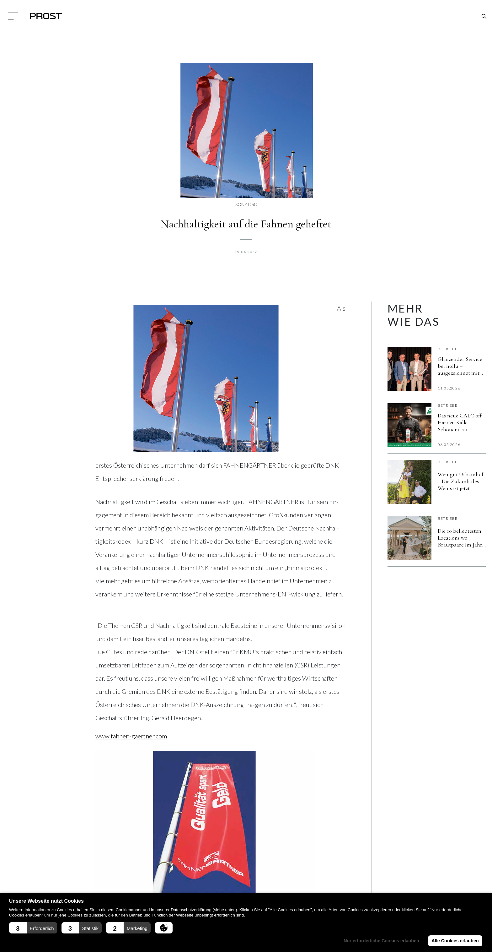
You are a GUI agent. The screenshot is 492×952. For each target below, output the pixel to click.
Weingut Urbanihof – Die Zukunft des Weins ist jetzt (461, 481)
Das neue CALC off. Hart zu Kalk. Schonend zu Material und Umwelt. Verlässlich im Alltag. (460, 422)
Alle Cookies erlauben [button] (455, 940)
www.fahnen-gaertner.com (131, 736)
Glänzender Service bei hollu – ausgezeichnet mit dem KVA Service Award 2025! (460, 366)
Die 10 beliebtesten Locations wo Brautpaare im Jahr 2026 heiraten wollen (461, 537)
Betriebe (448, 348)
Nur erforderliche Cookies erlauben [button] (381, 940)
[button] (33, 927)
